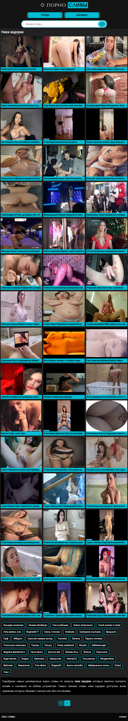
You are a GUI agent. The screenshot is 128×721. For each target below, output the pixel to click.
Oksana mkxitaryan (37, 625)
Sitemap (123, 717)
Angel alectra (9, 658)
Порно (64, 5)
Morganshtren (107, 658)
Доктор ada (54, 652)
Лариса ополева (93, 638)
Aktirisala (8, 665)
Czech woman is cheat (109, 625)
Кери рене (101, 652)
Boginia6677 (32, 632)
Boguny (25, 658)
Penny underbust (65, 645)
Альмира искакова (13, 625)
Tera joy (48, 645)
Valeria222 (71, 658)
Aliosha (83, 645)
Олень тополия (52, 632)
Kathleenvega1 (99, 645)
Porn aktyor (40, 665)
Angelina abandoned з (14, 652)
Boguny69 (56, 665)
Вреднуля (111, 632)
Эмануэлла (55, 658)
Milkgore (17, 638)
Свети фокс (36, 652)
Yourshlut (62, 638)
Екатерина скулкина (90, 632)
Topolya (35, 645)
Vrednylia (69, 632)
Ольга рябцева (60, 625)
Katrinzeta (39, 658)
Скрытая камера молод (39, 638)
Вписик (87, 652)
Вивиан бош (71, 652)
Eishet (118, 665)
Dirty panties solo (12, 632)
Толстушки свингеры (14, 645)
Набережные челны (98, 665)
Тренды (45, 15)
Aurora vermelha (75, 665)
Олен (6, 672)
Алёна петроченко (83, 625)
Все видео (82, 15)
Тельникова (88, 658)
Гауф (5, 638)
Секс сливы (8, 717)
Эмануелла (24, 665)
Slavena (76, 638)
